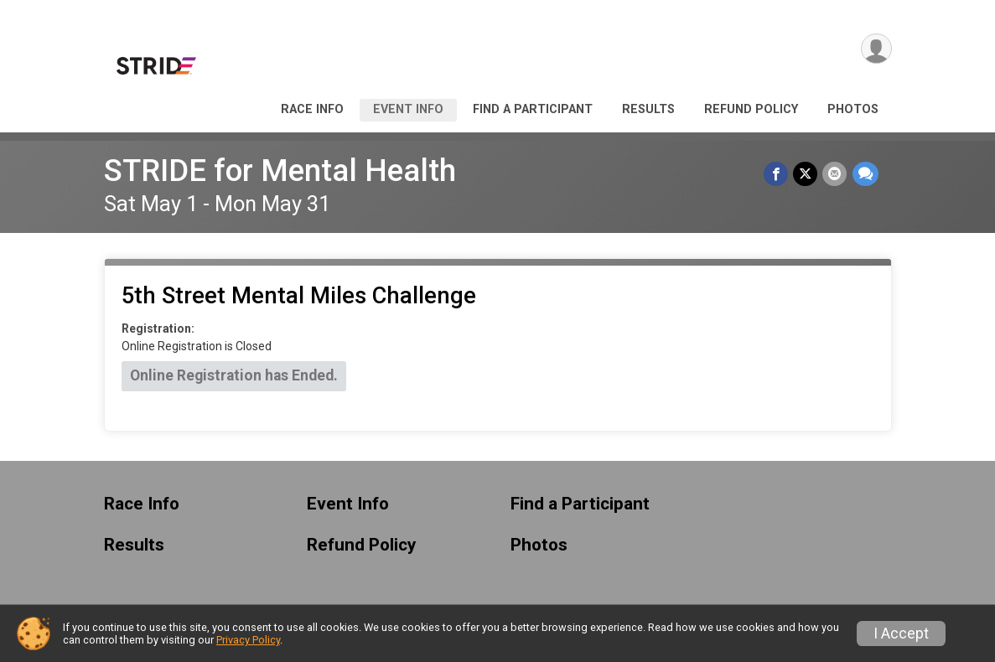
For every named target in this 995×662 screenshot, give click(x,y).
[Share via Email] (835, 174)
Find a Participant (533, 109)
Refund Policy (751, 109)
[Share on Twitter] (806, 174)
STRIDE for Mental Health (280, 171)
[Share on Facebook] (776, 174)
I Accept (901, 633)
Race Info (312, 109)
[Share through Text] (865, 174)
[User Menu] (876, 49)
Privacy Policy (248, 640)
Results (648, 109)
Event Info (408, 109)
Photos (852, 109)
